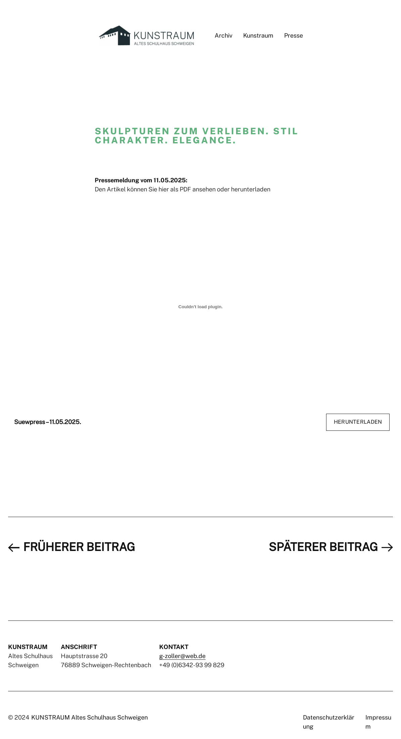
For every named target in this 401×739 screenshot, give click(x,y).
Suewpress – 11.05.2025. (47, 421)
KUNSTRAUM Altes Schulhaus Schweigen (89, 717)
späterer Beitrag (323, 547)
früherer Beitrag (79, 547)
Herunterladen (358, 422)
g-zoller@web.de (182, 655)
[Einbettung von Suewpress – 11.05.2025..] (200, 307)
